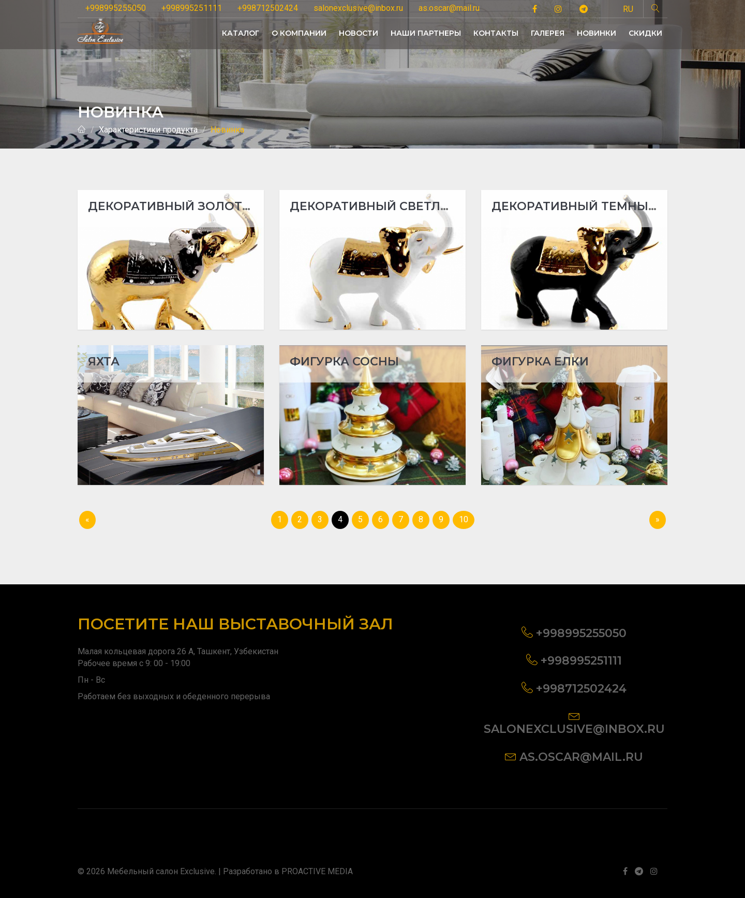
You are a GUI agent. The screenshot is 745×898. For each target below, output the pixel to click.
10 (463, 519)
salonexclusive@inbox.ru (358, 8)
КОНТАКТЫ (495, 33)
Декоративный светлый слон (395, 206)
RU (628, 9)
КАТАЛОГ (240, 33)
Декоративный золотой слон (194, 206)
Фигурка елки (540, 362)
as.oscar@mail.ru (449, 8)
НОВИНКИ (596, 33)
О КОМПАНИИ (299, 33)
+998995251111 (191, 8)
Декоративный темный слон (594, 206)
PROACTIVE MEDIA (317, 871)
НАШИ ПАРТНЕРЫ (426, 33)
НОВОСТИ (358, 33)
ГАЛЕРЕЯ (547, 33)
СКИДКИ (645, 33)
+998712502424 (267, 8)
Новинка (227, 130)
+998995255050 (115, 8)
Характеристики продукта (148, 130)
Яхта (104, 362)
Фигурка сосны (344, 362)
